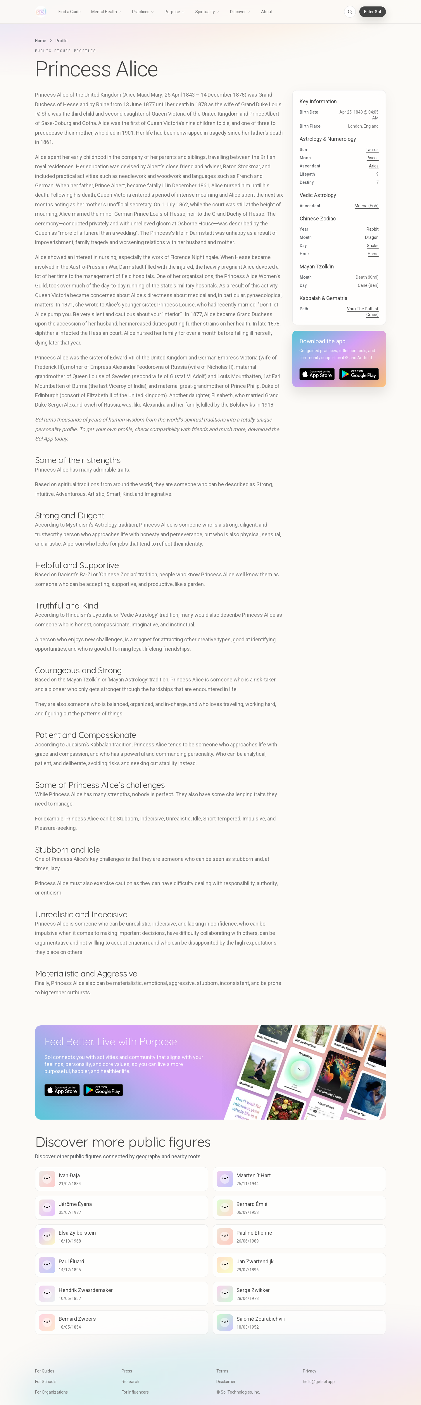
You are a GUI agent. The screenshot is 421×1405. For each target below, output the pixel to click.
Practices (143, 11)
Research (130, 1381)
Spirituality (207, 11)
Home (40, 40)
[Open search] (350, 12)
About (266, 11)
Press (127, 1371)
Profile (62, 40)
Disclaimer (226, 1381)
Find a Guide (69, 11)
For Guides (44, 1371)
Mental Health (106, 11)
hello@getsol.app (319, 1381)
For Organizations (51, 1392)
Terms (222, 1371)
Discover (240, 11)
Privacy (309, 1371)
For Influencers (135, 1392)
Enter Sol (372, 11)
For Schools (45, 1381)
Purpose (175, 11)
